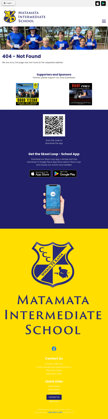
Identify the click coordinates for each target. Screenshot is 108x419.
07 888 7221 (57, 364)
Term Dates (54, 386)
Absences (54, 401)
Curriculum (54, 393)
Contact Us (54, 397)
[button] (9, 3)
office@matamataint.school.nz (56, 367)
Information (54, 389)
